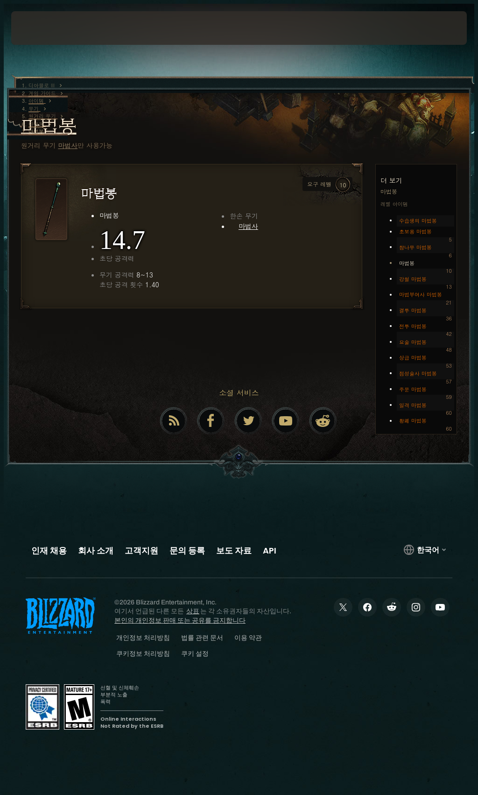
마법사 (67, 145)
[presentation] (39, 28)
